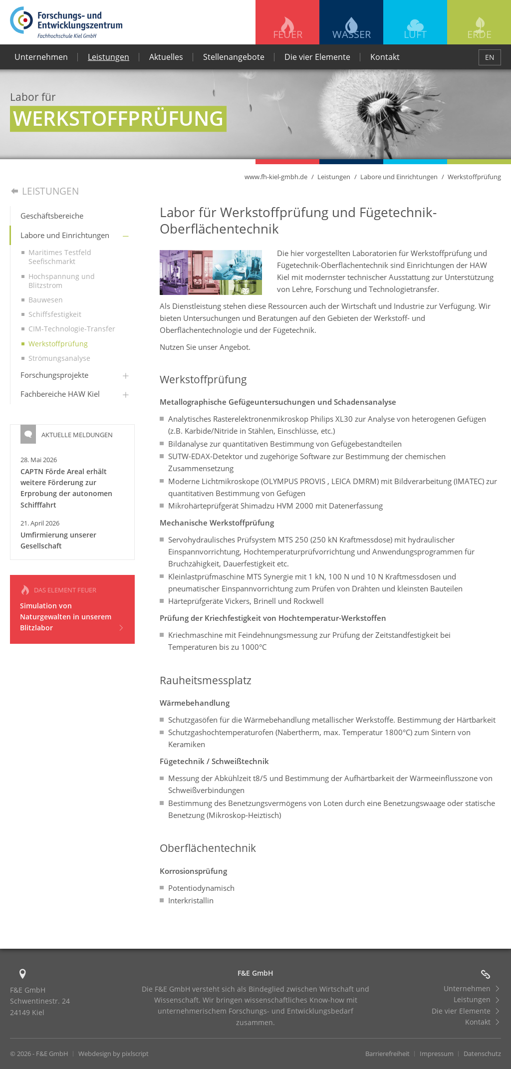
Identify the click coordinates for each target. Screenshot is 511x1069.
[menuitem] (72, 216)
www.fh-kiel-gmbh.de (276, 176)
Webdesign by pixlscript (113, 1053)
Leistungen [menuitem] (108, 56)
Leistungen (333, 176)
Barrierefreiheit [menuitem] (387, 1053)
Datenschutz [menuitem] (482, 1053)
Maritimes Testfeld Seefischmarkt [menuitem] (59, 257)
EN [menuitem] (490, 57)
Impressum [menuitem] (437, 1053)
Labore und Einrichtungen (399, 176)
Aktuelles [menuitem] (166, 56)
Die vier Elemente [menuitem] (317, 56)
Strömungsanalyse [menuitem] (59, 358)
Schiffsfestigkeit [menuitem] (54, 314)
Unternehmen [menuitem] (41, 56)
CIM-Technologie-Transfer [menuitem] (71, 328)
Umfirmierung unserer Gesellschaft (58, 540)
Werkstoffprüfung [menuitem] (58, 343)
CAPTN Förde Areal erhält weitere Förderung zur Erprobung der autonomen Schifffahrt (66, 488)
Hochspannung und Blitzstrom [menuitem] (61, 280)
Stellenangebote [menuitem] (233, 56)
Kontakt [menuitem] (385, 56)
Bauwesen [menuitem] (45, 299)
